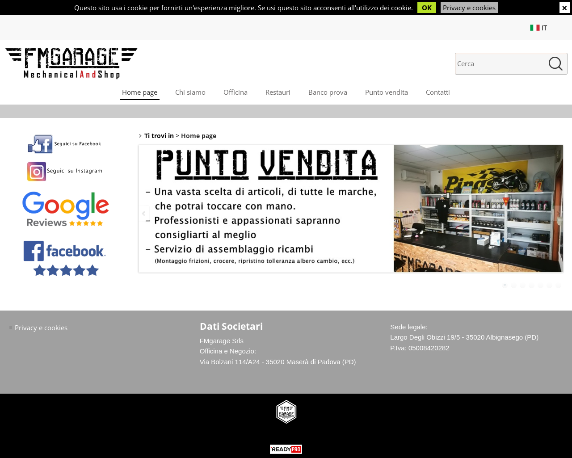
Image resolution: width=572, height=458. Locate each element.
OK (427, 7)
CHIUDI (564, 7)
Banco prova (327, 92)
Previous (144, 213)
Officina (235, 92)
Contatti (438, 92)
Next (557, 213)
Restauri (277, 92)
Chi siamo (190, 92)
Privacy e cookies (469, 7)
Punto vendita (386, 92)
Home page (139, 92)
